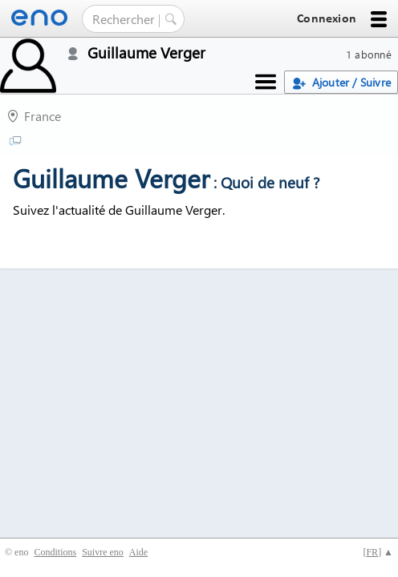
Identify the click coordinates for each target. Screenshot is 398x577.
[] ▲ (378, 552)
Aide (138, 552)
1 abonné (369, 54)
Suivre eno (103, 552)
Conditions (55, 552)
